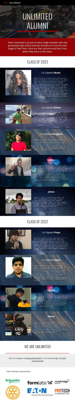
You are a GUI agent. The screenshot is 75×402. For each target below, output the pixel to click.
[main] (37, 22)
